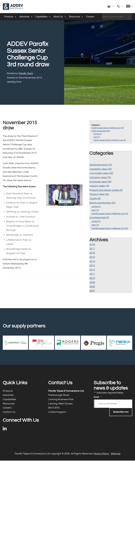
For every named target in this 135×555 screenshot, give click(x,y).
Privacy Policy (101, 453)
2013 (92, 265)
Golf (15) (97, 137)
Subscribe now (121, 412)
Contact (90, 16)
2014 (92, 261)
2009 (92, 282)
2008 (92, 286)
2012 (92, 269)
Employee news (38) (100, 181)
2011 (92, 274)
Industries (26, 16)
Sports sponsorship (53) (100, 131)
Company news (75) (100, 177)
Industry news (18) (99, 186)
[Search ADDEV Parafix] (117, 16)
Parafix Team (26, 73)
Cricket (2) (97, 134)
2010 (92, 278)
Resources (76, 16)
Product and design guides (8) (105, 190)
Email (97, 397)
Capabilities (43, 16)
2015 (92, 257)
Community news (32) (101, 173)
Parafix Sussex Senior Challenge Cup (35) (107, 128)
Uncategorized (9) (99, 217)
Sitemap (115, 453)
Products (10, 16)
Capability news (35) (100, 169)
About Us (59, 16)
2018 (92, 244)
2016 (92, 253)
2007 (92, 291)
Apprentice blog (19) (100, 164)
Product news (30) (99, 194)
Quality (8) (94, 198)
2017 (92, 248)
